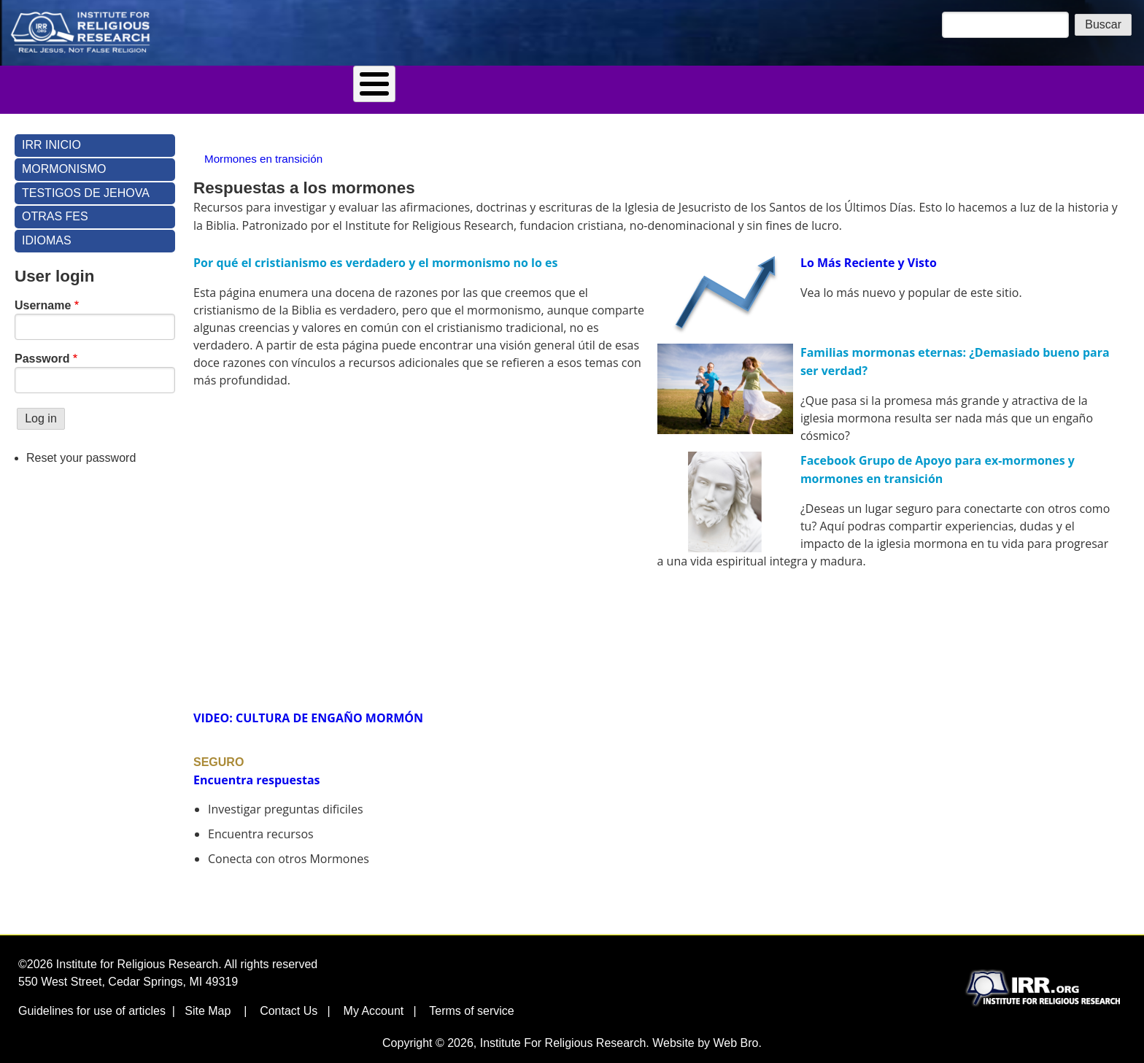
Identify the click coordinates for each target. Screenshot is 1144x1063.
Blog (379, 84)
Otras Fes (55, 207)
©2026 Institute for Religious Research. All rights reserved (167, 954)
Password (42, 349)
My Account (374, 1001)
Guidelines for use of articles (92, 1001)
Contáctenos (619, 84)
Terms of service (471, 1001)
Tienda (438, 84)
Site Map (208, 1001)
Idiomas (702, 84)
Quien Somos (521, 84)
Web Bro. (738, 1033)
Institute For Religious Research (563, 1033)
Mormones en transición (263, 149)
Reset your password (81, 448)
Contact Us (288, 1001)
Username (43, 296)
